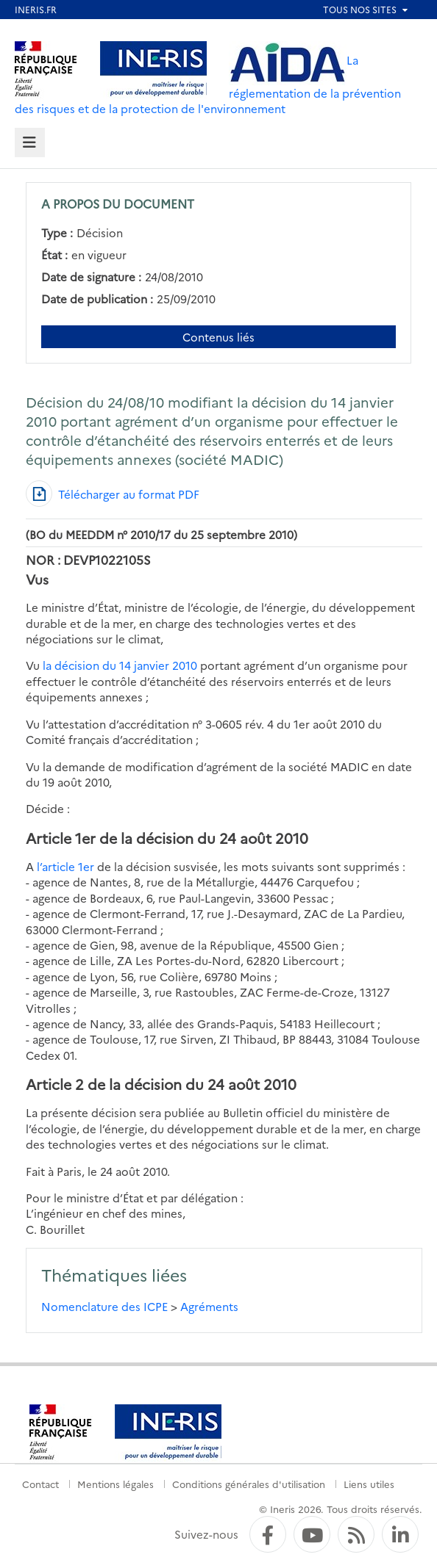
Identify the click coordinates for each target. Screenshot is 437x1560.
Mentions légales (115, 1483)
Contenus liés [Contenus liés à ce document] (218, 336)
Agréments (209, 1306)
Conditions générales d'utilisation (248, 1483)
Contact (40, 1483)
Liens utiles (369, 1483)
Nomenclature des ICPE (104, 1306)
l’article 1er (65, 866)
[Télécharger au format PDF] (112, 493)
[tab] (30, 143)
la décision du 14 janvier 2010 (118, 665)
